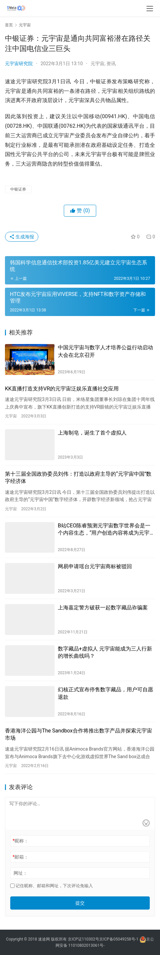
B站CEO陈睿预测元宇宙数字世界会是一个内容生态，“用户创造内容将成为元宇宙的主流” (106, 529)
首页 (9, 25)
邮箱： (20, 857)
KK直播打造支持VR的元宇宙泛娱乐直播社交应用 (62, 388)
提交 (80, 903)
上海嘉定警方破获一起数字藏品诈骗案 (103, 607)
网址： (20, 873)
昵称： (20, 840)
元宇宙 (97, 63)
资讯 (111, 63)
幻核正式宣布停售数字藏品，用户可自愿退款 (105, 693)
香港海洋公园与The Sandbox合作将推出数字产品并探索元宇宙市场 (78, 734)
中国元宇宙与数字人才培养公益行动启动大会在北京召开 (105, 351)
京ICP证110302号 (83, 939)
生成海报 (21, 236)
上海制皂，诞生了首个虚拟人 (92, 433)
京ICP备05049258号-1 (119, 939)
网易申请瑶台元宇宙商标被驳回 (95, 566)
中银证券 (18, 189)
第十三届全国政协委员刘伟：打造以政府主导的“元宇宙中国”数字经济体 (78, 477)
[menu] (150, 8)
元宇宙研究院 (19, 63)
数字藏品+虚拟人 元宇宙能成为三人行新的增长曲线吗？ (105, 652)
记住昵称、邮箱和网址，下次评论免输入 (51, 885)
